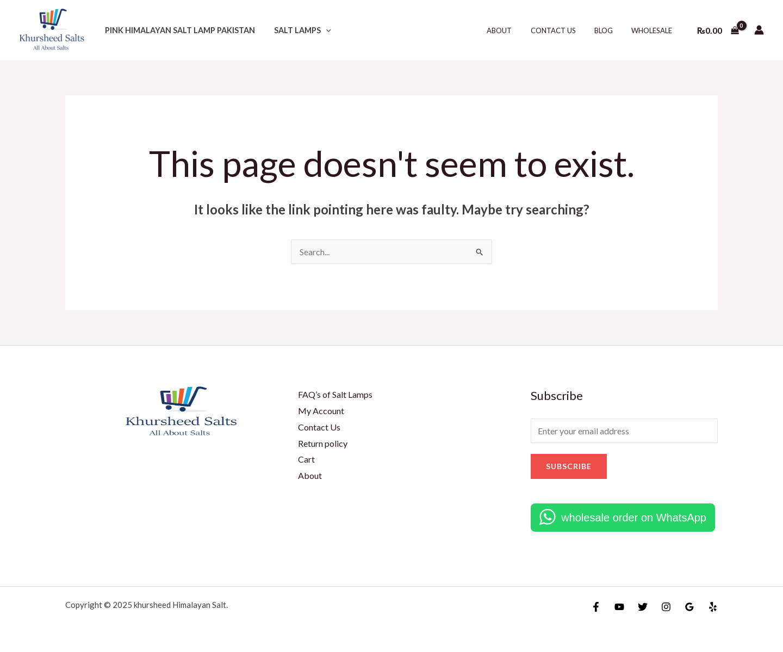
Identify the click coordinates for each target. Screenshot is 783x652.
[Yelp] (713, 607)
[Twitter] (643, 607)
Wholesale (653, 30)
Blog (610, 30)
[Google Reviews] (689, 607)
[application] (320, 30)
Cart (306, 459)
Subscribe (569, 466)
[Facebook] (596, 607)
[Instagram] (666, 607)
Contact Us (564, 30)
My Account (321, 410)
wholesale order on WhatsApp (633, 518)
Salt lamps (297, 30)
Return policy (322, 443)
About (514, 30)
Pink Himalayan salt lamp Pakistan (178, 30)
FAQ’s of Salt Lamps (335, 394)
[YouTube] (619, 607)
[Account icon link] (759, 30)
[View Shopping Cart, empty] (717, 30)
